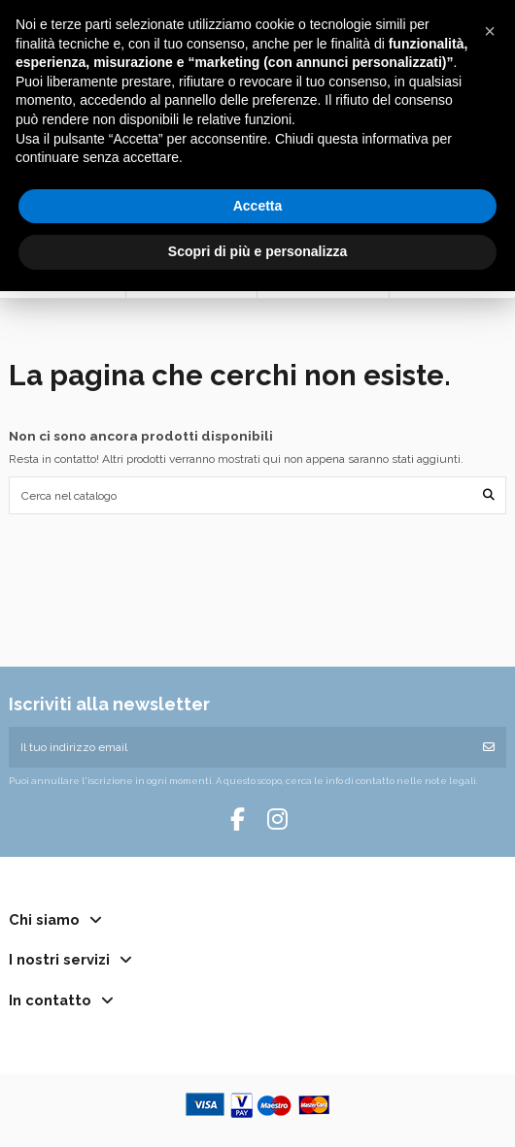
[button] (489, 31)
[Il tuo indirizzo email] (240, 747)
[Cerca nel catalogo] (488, 495)
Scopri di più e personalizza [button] (257, 251)
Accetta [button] (258, 205)
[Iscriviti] (488, 747)
